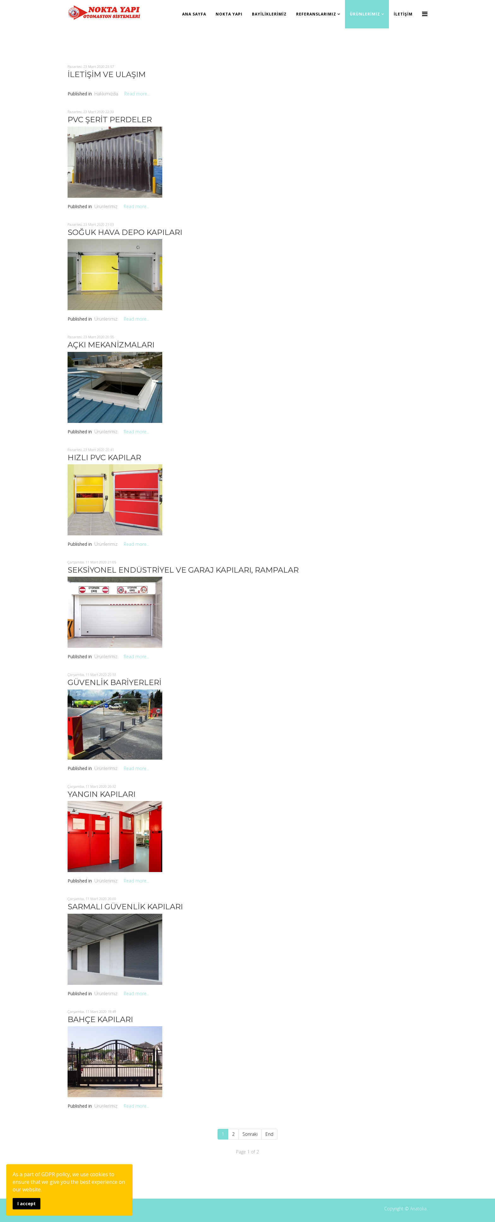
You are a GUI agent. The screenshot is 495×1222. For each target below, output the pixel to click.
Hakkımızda (106, 94)
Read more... (137, 94)
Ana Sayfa (194, 14)
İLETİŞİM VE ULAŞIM (107, 74)
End (269, 1134)
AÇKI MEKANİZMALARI (111, 344)
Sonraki (250, 1134)
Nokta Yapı (229, 14)
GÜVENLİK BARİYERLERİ (114, 682)
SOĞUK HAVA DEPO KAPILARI (125, 232)
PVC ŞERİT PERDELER (110, 119)
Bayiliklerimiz (269, 14)
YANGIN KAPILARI (101, 794)
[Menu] (424, 13)
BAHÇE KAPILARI (100, 1019)
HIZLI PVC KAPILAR (104, 457)
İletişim (403, 14)
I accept (26, 1204)
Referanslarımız (316, 14)
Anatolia (418, 1209)
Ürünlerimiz (365, 14)
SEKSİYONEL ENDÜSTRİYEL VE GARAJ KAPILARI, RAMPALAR (183, 570)
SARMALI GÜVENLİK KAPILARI (125, 906)
